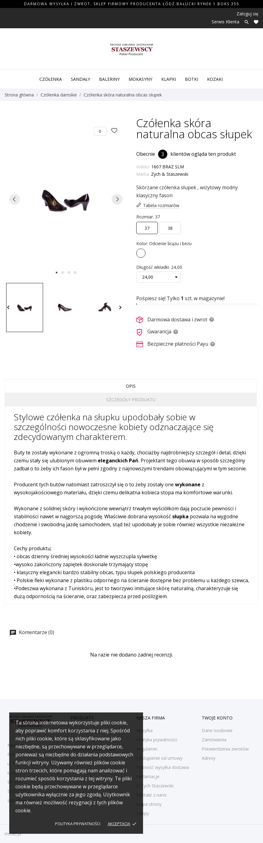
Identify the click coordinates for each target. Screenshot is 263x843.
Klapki (168, 79)
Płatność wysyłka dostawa (162, 767)
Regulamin (146, 749)
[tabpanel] (66, 199)
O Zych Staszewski (154, 786)
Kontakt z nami (151, 795)
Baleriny (109, 79)
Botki (191, 79)
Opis (131, 386)
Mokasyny (140, 79)
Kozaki (215, 79)
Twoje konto (217, 718)
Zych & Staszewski (169, 174)
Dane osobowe (217, 730)
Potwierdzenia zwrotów (225, 749)
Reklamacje (147, 776)
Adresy (208, 758)
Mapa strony (148, 804)
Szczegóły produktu (131, 399)
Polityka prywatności (77, 823)
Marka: (143, 174)
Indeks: (143, 167)
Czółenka (50, 79)
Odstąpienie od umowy (159, 758)
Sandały (80, 79)
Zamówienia (214, 740)
